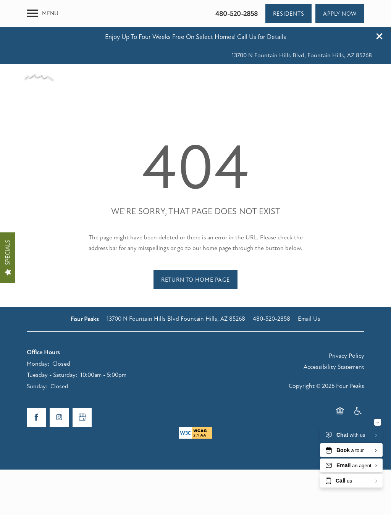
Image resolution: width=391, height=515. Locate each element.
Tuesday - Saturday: (52, 348)
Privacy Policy (346, 329)
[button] (379, 9)
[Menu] (42, 33)
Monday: (38, 337)
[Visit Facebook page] (36, 390)
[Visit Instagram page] (59, 390)
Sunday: (37, 359)
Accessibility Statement (334, 340)
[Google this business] (82, 390)
